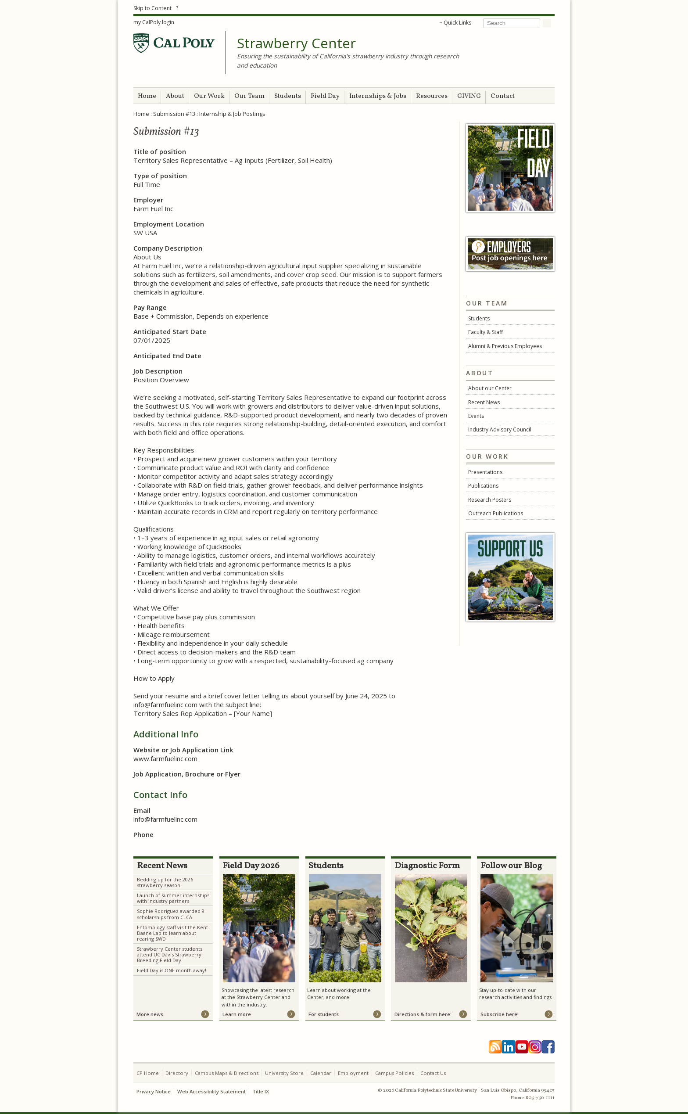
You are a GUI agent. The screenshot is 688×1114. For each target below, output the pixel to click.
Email (141, 810)
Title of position (159, 151)
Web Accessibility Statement (211, 1091)
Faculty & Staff (485, 332)
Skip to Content (152, 8)
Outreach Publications (495, 513)
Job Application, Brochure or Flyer (186, 773)
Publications (483, 485)
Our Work (209, 96)
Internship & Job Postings (232, 114)
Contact (503, 96)
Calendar (320, 1073)
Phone (143, 834)
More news (149, 1014)
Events (476, 416)
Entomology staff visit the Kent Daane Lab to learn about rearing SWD (172, 933)
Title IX (260, 1091)
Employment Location (168, 223)
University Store (284, 1073)
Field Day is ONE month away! (171, 970)
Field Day (325, 96)
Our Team (249, 96)
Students (287, 96)
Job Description (158, 371)
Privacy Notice (153, 1091)
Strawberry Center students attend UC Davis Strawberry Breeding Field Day (169, 954)
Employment (353, 1073)
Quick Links (457, 22)
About (175, 96)
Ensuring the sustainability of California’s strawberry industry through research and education (348, 60)
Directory (176, 1073)
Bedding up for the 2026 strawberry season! (165, 882)
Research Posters (489, 499)
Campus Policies (394, 1073)
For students (323, 1014)
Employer (148, 199)
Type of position (160, 175)
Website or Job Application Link (183, 749)
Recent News (484, 402)
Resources (432, 96)
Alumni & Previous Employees (505, 346)
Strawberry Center (296, 43)
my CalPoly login (153, 22)
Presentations (485, 472)
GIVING (469, 96)
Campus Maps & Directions (226, 1073)
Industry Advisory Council (499, 429)
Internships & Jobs (377, 96)
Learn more (236, 1014)
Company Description (167, 248)
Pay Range (150, 307)
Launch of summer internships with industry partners (173, 898)
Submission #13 (174, 114)
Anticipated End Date (167, 355)
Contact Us (433, 1073)
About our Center (490, 388)
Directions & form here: (423, 1014)
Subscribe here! (499, 1014)
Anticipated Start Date (169, 331)
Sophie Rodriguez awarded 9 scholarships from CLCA (170, 914)
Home (147, 96)
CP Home (147, 1073)
